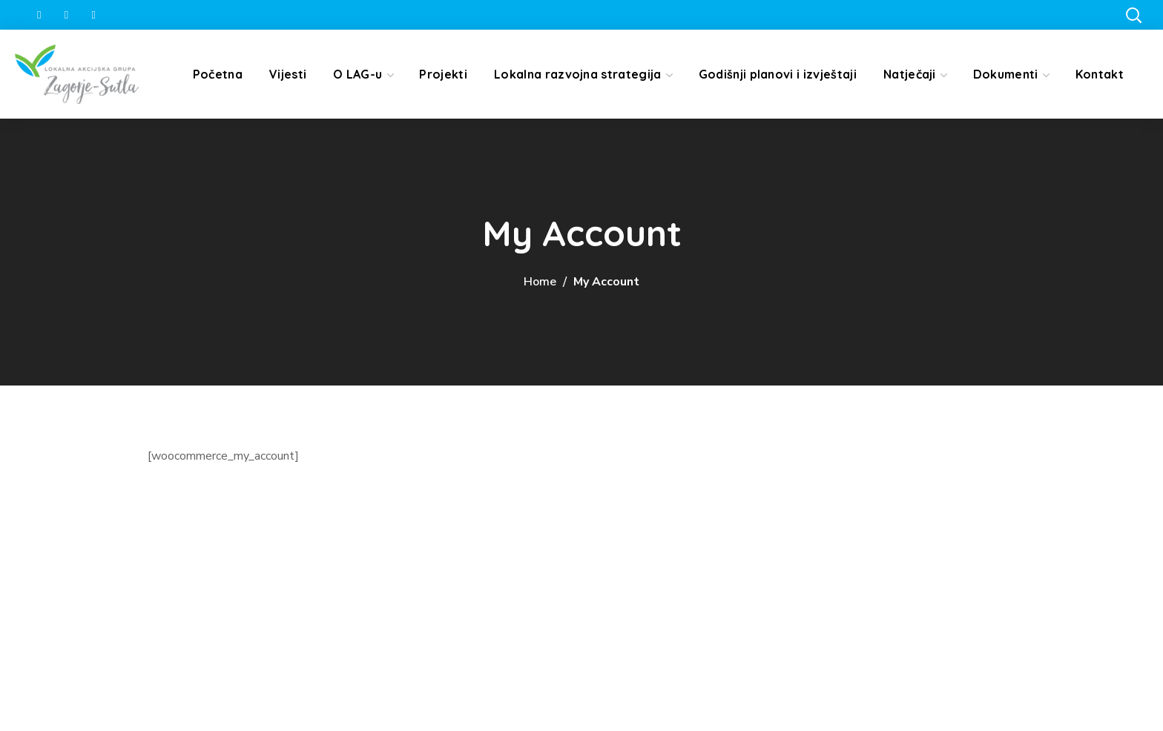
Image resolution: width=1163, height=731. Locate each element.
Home (540, 282)
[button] (1133, 14)
